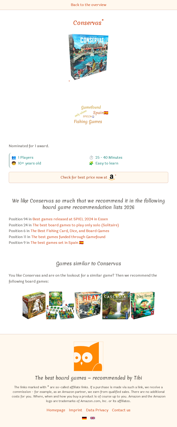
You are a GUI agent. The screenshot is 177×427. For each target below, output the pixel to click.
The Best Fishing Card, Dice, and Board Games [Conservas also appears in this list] (69, 231)
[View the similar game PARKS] (34, 305)
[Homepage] (88, 356)
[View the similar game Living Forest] (142, 305)
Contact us (121, 410)
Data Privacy (97, 410)
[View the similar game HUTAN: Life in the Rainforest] (60, 305)
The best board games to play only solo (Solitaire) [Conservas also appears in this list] (75, 225)
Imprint (75, 410)
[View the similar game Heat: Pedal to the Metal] (88, 305)
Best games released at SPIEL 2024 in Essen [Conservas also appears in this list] (70, 219)
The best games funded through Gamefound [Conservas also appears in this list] (68, 237)
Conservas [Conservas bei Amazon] (88, 23)
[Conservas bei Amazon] (88, 60)
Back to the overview (88, 5)
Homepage (56, 410)
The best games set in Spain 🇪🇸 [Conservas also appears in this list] (57, 242)
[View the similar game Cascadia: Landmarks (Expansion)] (116, 305)
